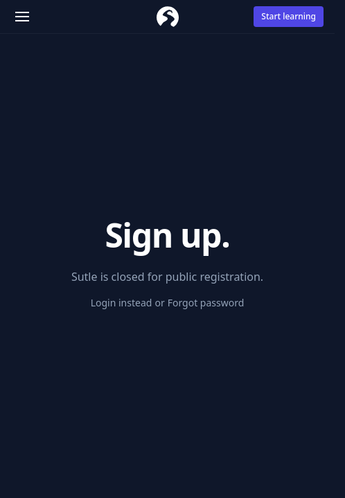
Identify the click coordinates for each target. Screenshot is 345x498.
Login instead (121, 302)
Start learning (288, 16)
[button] (22, 16)
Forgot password (206, 302)
